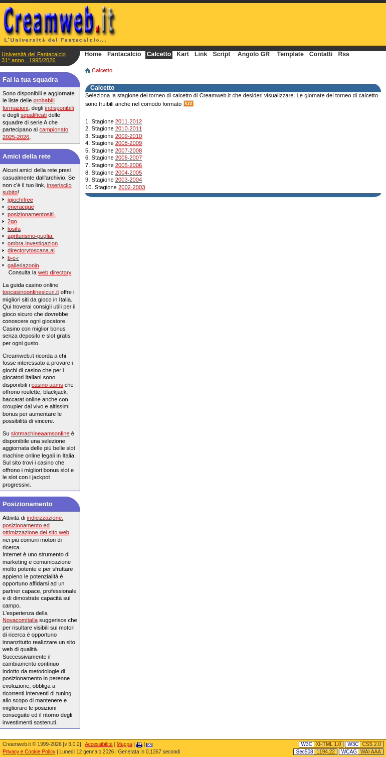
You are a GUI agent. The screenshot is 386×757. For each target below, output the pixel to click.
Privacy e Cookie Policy (29, 751)
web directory (55, 272)
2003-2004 (128, 180)
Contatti (321, 54)
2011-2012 (128, 121)
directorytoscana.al (31, 250)
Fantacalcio (124, 54)
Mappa (124, 744)
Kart (182, 54)
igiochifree (20, 200)
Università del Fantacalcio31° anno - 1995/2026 (34, 57)
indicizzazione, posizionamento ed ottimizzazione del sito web (36, 525)
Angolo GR (254, 54)
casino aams (47, 385)
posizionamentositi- (32, 214)
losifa (14, 229)
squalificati (34, 115)
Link (201, 54)
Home (93, 54)
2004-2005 (128, 173)
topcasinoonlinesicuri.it (31, 292)
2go (12, 221)
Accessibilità (98, 744)
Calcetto (102, 70)
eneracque (21, 207)
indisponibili (59, 108)
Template (290, 54)
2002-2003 (131, 187)
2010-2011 (128, 128)
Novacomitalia (20, 620)
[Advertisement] (263, 24)
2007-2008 (128, 150)
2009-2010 (128, 136)
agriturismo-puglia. (31, 236)
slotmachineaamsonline (40, 433)
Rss (343, 54)
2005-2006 (128, 165)
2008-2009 (128, 143)
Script (221, 54)
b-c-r (13, 258)
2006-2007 (128, 158)
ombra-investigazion (33, 243)
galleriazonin (23, 265)
